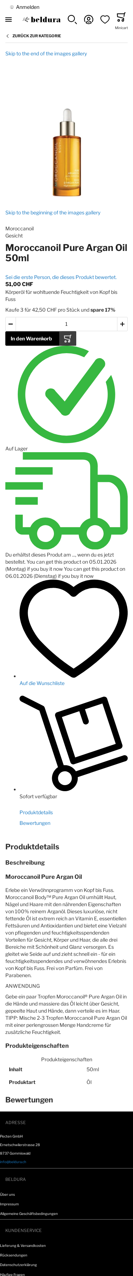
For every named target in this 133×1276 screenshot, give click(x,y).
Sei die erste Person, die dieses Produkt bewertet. (61, 277)
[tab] (66, 847)
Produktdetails (36, 812)
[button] (72, 19)
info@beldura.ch (13, 1162)
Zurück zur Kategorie (36, 35)
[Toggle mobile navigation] (8, 19)
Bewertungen (35, 823)
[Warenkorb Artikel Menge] (66, 324)
